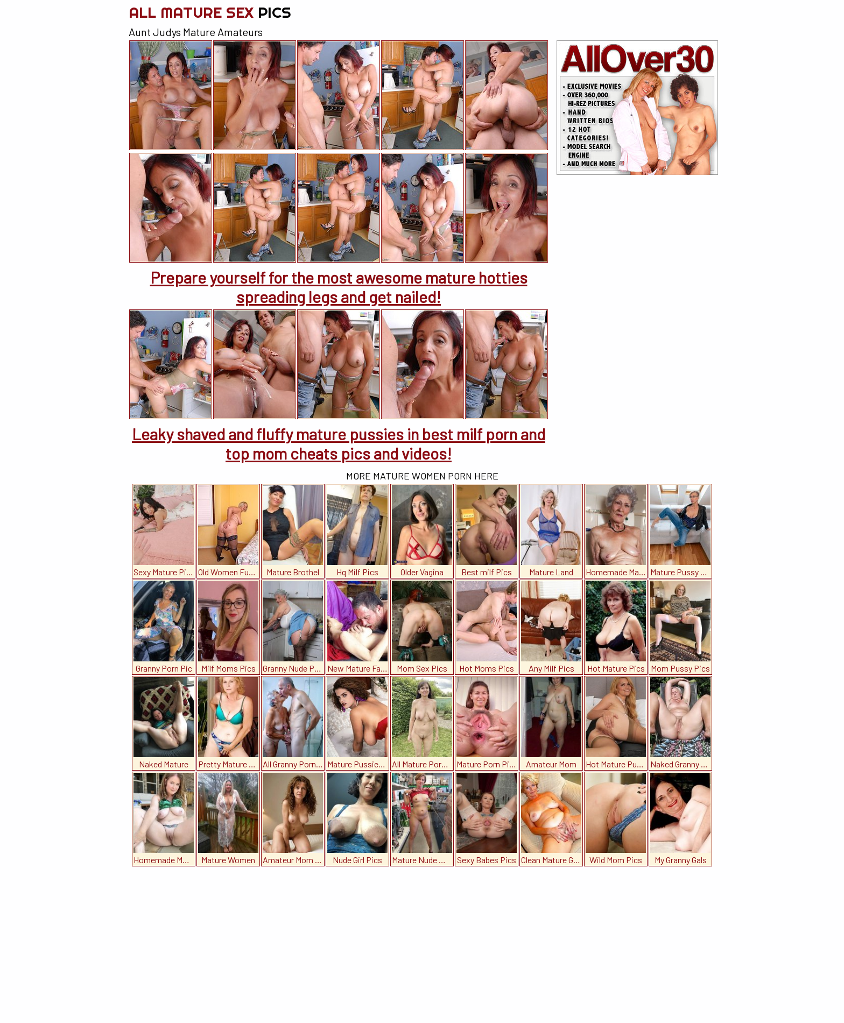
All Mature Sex (210, 12)
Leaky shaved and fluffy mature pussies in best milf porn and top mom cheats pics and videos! (338, 443)
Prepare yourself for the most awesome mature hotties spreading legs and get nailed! (339, 286)
